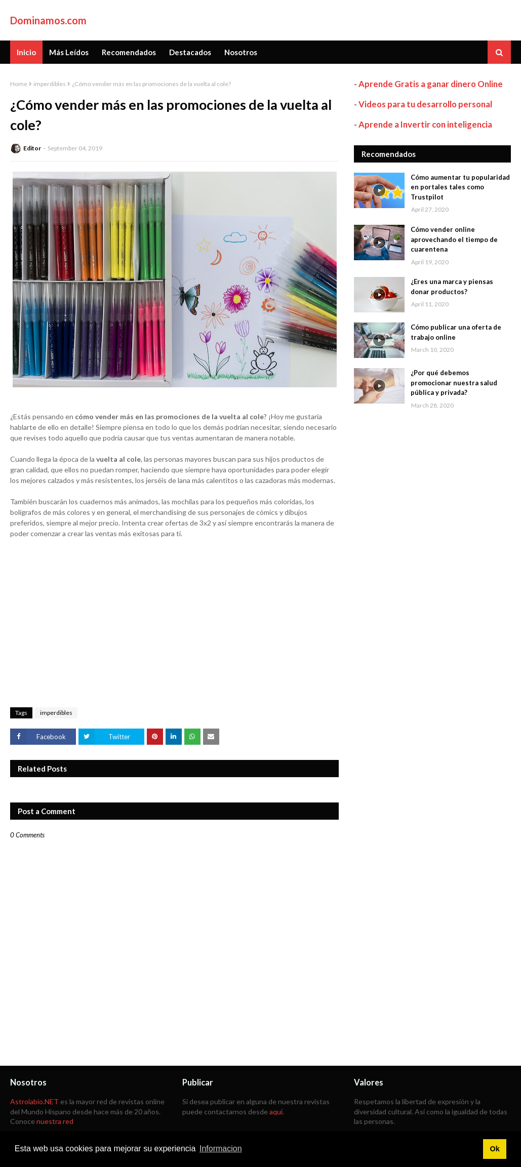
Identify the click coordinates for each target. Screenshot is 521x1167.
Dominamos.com (48, 20)
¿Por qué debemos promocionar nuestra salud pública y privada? (454, 382)
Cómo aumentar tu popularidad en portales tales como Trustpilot (460, 187)
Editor (32, 148)
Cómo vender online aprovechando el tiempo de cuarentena (454, 239)
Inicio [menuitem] (26, 52)
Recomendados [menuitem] (129, 52)
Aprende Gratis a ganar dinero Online (430, 83)
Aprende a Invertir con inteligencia (425, 124)
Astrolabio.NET (34, 1101)
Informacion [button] (220, 1148)
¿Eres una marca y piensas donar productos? (452, 286)
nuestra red (54, 1121)
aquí (276, 1111)
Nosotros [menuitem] (240, 52)
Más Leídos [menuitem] (69, 52)
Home (18, 84)
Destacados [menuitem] (190, 52)
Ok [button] (494, 1149)
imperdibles (49, 84)
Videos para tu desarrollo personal (425, 104)
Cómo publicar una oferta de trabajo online (456, 332)
